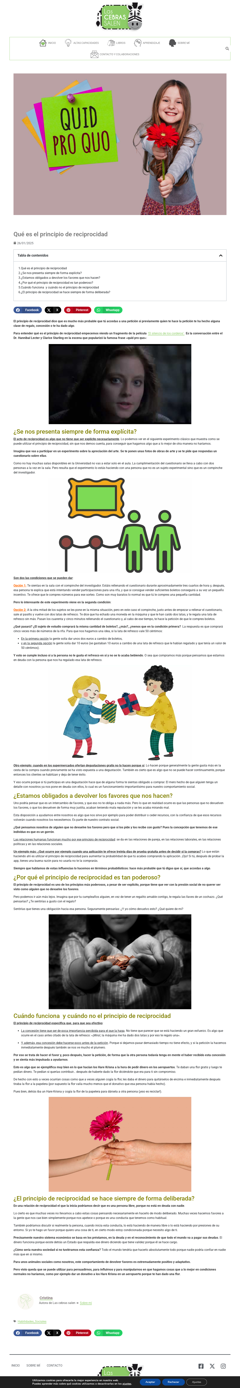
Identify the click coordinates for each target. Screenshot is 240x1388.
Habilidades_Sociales (32, 1321)
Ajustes (200, 1382)
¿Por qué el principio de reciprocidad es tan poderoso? (57, 282)
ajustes (128, 1383)
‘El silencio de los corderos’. (166, 333)
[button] (28, 310)
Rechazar (176, 1382)
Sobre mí (86, 1303)
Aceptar (152, 1382)
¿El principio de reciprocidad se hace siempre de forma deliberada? (65, 292)
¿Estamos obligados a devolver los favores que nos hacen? (60, 278)
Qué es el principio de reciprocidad (44, 268)
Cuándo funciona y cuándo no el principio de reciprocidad (60, 287)
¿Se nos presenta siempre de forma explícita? (51, 273)
